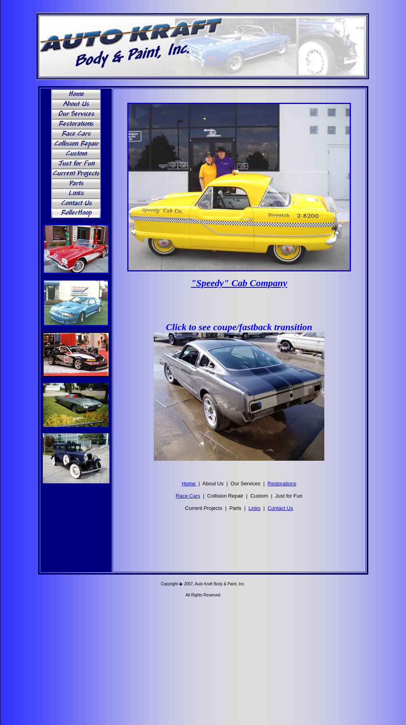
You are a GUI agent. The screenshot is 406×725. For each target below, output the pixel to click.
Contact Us (280, 508)
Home (189, 484)
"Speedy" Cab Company (239, 283)
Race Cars (188, 496)
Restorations (282, 484)
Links (254, 508)
